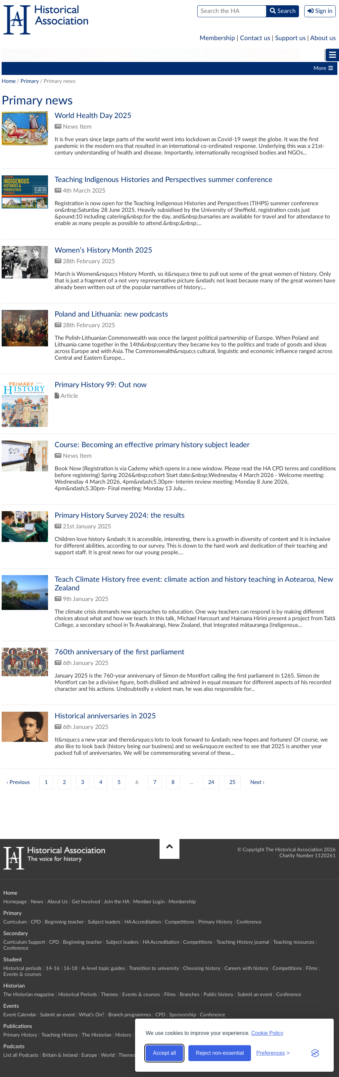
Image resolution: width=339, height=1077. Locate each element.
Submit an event (254, 994)
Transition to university (154, 968)
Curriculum (18, 68)
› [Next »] (264, 782)
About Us (57, 901)
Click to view (169, 139)
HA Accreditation (179, 68)
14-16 (53, 968)
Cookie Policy (267, 1033)
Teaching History (59, 1035)
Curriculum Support (24, 942)
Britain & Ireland (59, 1055)
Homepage (15, 901)
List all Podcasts (20, 1055)
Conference (249, 922)
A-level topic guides (103, 968)
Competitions (224, 68)
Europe (89, 1055)
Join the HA (116, 901)
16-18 (70, 968)
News (37, 901)
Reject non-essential (220, 1053)
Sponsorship (182, 1014)
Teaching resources (294, 942)
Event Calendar (19, 1014)
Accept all (164, 1053)
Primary (22, 55)
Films (311, 968)
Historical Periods (77, 994)
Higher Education (167, 55)
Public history (218, 994)
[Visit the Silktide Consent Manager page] (315, 1053)
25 (232, 782)
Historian (224, 55)
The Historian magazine (28, 994)
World (108, 1055)
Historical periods (22, 968)
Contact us (255, 38)
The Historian (96, 1035)
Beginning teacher (83, 68)
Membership (217, 38)
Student (111, 55)
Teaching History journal (243, 942)
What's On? (91, 1014)
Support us (290, 38)
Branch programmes (129, 1014)
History (123, 1035)
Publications (273, 55)
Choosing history (201, 968)
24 (211, 782)
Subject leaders (131, 68)
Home (9, 81)
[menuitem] (21, 55)
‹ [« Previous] (7, 782)
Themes (109, 994)
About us (323, 38)
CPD (46, 68)
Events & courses (22, 974)
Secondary (66, 55)
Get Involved (86, 901)
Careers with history (246, 968)
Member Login (149, 901)
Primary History (268, 68)
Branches (190, 994)
